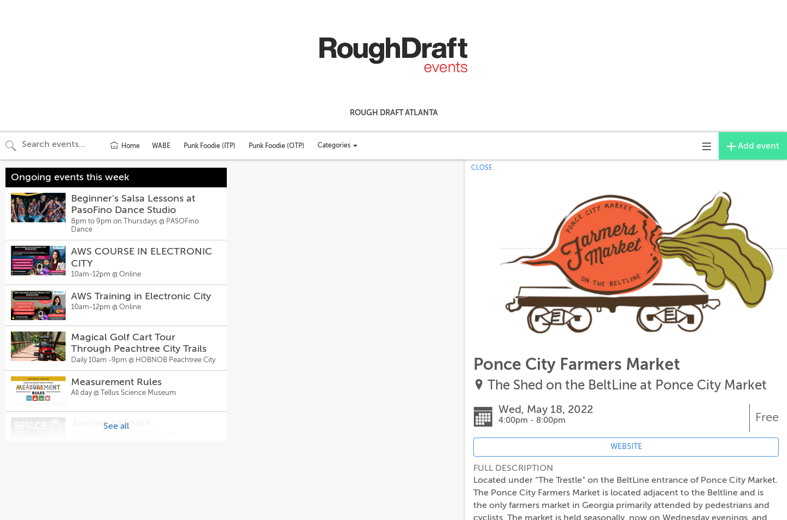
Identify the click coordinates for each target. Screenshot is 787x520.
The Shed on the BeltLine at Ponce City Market (627, 385)
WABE (161, 146)
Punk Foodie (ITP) (210, 146)
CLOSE (481, 168)
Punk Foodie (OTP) (276, 146)
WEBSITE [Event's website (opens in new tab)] (626, 446)
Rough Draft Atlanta (394, 112)
